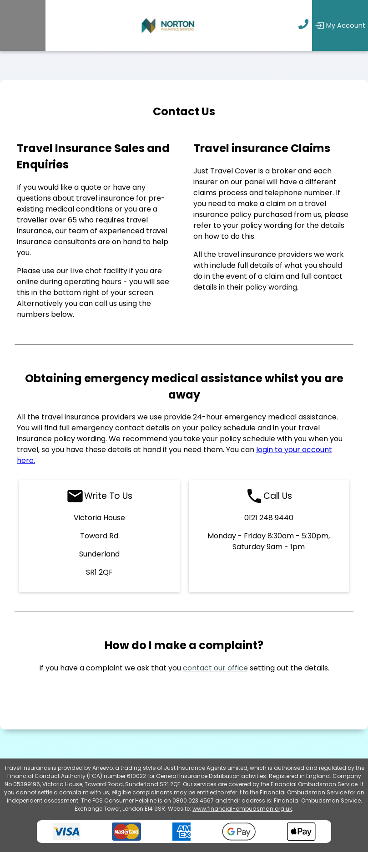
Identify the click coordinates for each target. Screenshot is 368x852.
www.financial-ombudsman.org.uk (242, 809)
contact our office (215, 668)
